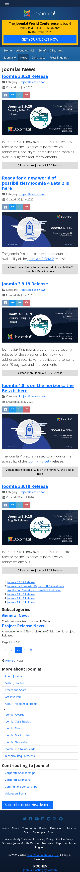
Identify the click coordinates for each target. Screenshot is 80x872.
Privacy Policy (45, 839)
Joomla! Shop (13, 728)
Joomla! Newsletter (17, 742)
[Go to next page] (25, 650)
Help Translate (44, 843)
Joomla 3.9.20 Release (25, 76)
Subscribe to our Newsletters (27, 804)
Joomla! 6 (10, 57)
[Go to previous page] (12, 650)
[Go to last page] (31, 650)
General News (15, 615)
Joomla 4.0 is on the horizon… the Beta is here (38, 387)
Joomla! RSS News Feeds (20, 749)
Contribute (38, 57)
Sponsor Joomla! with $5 (17, 843)
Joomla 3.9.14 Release (21, 602)
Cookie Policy (64, 839)
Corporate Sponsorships (20, 773)
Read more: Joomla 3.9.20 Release (40, 165)
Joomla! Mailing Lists (18, 735)
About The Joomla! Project (21, 704)
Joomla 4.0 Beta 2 (41, 259)
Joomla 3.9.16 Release (21, 594)
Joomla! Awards (14, 714)
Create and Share (15, 690)
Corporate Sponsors (17, 780)
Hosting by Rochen (40, 870)
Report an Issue (66, 843)
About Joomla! (25, 50)
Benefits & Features (50, 50)
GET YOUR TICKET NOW (40, 39)
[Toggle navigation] (6, 3)
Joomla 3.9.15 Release (21, 598)
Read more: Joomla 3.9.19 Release (40, 373)
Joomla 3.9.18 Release (25, 486)
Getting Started (14, 683)
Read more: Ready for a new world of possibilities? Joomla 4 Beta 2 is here (39, 269)
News (23, 57)
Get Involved (13, 697)
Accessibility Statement (19, 839)
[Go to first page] (5, 650)
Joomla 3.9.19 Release (25, 284)
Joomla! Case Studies (18, 721)
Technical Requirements (20, 756)
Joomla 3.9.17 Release (21, 582)
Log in (39, 847)
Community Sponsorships (21, 786)
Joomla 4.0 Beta (39, 461)
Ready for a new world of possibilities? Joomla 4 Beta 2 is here (35, 183)
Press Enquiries (59, 57)
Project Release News (32, 82)
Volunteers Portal (16, 793)
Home (8, 50)
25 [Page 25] (18, 650)
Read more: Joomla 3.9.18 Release (40, 570)
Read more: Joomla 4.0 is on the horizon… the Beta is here (40, 472)
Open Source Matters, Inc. (43, 855)
